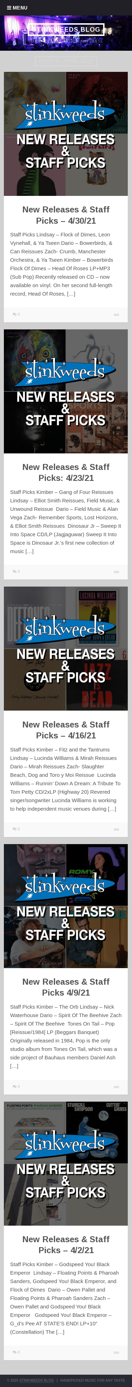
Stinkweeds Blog (66, 29)
